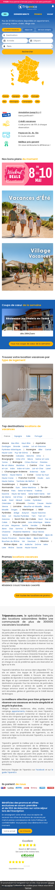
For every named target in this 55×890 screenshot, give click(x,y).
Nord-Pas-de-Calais (25, 519)
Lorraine (17, 506)
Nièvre (30, 459)
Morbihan (20, 465)
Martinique (27, 509)
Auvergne (31, 449)
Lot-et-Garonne (38, 446)
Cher (41, 465)
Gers (4, 516)
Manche (30, 456)
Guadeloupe (8, 484)
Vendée (34, 525)
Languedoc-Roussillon (39, 496)
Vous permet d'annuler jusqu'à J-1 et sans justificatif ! (28, 2)
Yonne (5, 462)
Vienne (5, 535)
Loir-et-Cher (37, 468)
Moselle (5, 509)
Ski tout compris (44, 30)
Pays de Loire (19, 522)
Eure (18, 487)
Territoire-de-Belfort (25, 481)
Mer (4, 101)
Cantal (48, 449)
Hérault (19, 500)
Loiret (48, 468)
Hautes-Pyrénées (21, 516)
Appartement (27, 389)
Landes (26, 446)
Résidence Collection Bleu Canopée (21, 585)
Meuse (47, 506)
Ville (37, 101)
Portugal (35, 96)
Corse (30, 474)
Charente (6, 532)
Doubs (40, 478)
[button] (27, 14)
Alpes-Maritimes (41, 538)
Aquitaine (40, 443)
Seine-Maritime (29, 487)
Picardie (46, 525)
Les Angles (27, 321)
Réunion (45, 541)
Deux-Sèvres (38, 532)
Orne (38, 456)
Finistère (43, 462)
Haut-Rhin (26, 443)
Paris (13, 490)
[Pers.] (29, 46)
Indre (12, 468)
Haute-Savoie (31, 547)
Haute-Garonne (39, 513)
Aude (4, 500)
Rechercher (27, 51)
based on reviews (27, 849)
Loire (4, 547)
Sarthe (25, 525)
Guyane (24, 484)
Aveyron (25, 513)
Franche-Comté (27, 477)
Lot (9, 516)
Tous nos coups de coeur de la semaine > (31, 343)
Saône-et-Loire (42, 459)
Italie (26, 96)
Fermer (28, 888)
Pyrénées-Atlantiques (11, 449)
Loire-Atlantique (35, 522)
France (5, 96)
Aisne (4, 528)
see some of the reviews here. (27, 852)
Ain (21, 544)
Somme (19, 528)
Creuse (40, 503)
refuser (51, 883)
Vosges (14, 509)
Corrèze (31, 503)
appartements (18, 711)
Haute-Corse (7, 478)
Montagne (14, 101)
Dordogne (6, 446)
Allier (40, 449)
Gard (11, 500)
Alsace (5, 443)
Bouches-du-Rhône (10, 541)
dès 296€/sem (27, 334)
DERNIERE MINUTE (21, 14)
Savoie (19, 547)
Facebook (40, 769)
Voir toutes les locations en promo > (33, 595)
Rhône (11, 547)
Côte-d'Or (20, 459)
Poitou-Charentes (37, 528)
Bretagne (17, 462)
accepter (9, 885)
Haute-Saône (8, 481)
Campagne (27, 101)
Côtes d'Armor (31, 462)
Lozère (27, 500)
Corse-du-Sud (42, 475)
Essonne (5, 494)
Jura (48, 478)
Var (23, 541)
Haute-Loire (7, 452)
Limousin (20, 503)
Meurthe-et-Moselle (33, 506)
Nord (41, 519)
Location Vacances (11, 30)
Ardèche (28, 544)
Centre (33, 465)
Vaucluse (31, 541)
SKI (5, 14)
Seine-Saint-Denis (36, 494)
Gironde (16, 446)
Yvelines (38, 490)
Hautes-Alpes (25, 538)
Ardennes (34, 471)
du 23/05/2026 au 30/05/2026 (27, 573)
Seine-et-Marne (25, 490)
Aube (43, 471)
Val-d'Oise (17, 497)
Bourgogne (7, 459)
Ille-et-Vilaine (8, 465)
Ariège (16, 513)
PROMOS (38, 14)
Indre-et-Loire (23, 468)
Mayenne (15, 525)
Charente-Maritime (21, 532)
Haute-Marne (16, 475)
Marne (4, 475)
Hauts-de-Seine (19, 494)
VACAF (50, 14)
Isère (46, 544)
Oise (11, 528)
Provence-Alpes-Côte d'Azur (28, 534)
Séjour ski (28, 30)
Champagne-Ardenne (15, 471)
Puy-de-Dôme (21, 452)
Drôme (38, 544)
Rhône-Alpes (10, 544)
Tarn (34, 516)
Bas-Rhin (15, 443)
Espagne (16, 96)
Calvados (20, 456)
